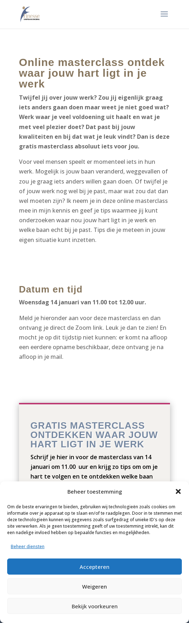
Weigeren (94, 586)
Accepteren (94, 566)
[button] (178, 491)
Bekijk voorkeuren (95, 606)
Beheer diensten (27, 546)
